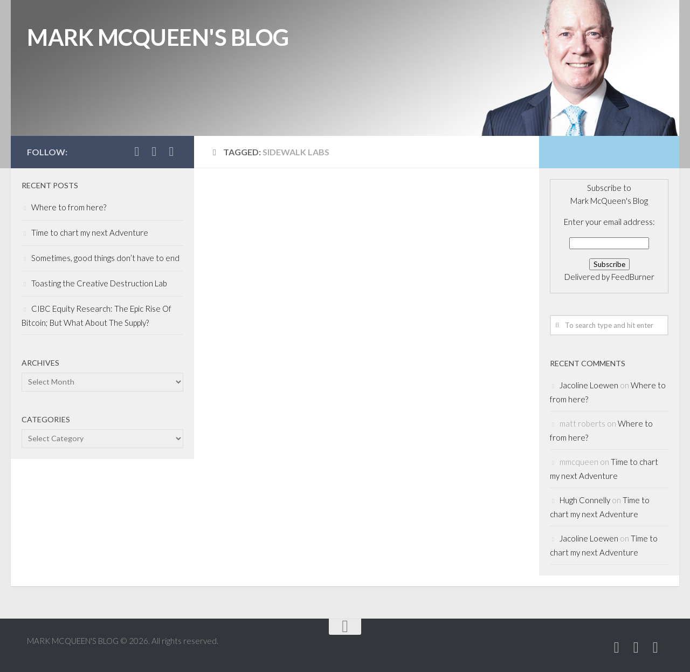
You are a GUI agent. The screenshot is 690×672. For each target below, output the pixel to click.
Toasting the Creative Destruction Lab (99, 283)
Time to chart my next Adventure (89, 232)
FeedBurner (632, 277)
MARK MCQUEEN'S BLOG (158, 37)
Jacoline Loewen (589, 385)
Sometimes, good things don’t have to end (105, 258)
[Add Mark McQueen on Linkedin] (154, 151)
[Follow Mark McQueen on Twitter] (136, 151)
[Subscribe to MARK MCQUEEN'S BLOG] (171, 151)
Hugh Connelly (585, 500)
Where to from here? (68, 207)
